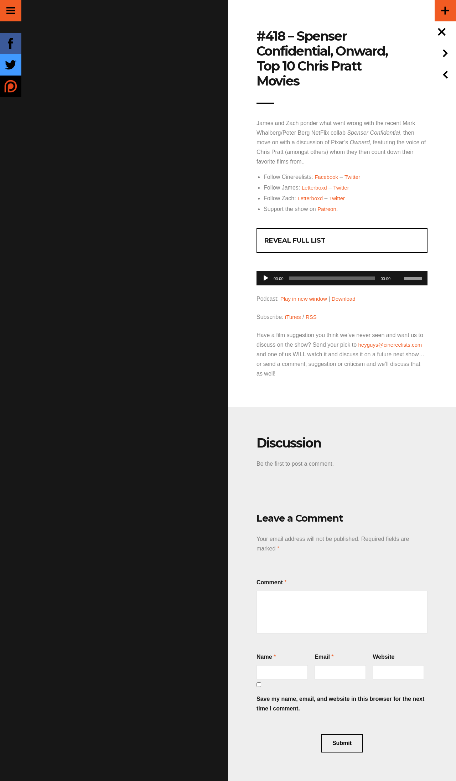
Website (383, 657)
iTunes (293, 317)
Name (264, 657)
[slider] (332, 278)
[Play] (265, 278)
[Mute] (398, 267)
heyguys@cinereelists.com (392, 345)
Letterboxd (315, 188)
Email (322, 657)
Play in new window (305, 299)
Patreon (327, 209)
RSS (312, 317)
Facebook (327, 177)
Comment (269, 582)
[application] (342, 276)
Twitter (354, 177)
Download (347, 299)
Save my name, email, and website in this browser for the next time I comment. (340, 704)
